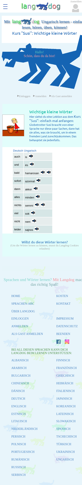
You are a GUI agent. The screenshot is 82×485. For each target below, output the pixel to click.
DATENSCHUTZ (67, 326)
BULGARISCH (20, 375)
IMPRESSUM (65, 318)
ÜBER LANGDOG (23, 311)
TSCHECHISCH (66, 436)
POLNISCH (18, 444)
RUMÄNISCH (20, 459)
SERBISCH (18, 474)
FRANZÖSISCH (66, 368)
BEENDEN (63, 334)
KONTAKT (63, 303)
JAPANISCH (64, 398)
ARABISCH (19, 368)
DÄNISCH (18, 391)
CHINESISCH (20, 383)
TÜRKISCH (63, 444)
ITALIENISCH (65, 391)
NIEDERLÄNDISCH (24, 428)
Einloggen (23, 96)
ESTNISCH (18, 414)
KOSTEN (62, 296)
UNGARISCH (65, 459)
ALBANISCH (19, 360)
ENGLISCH (18, 406)
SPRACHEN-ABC (22, 303)
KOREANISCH (66, 406)
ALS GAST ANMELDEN (27, 334)
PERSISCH (18, 436)
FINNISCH (63, 360)
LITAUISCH (19, 421)
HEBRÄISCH (64, 383)
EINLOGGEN (20, 318)
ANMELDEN (19, 326)
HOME (15, 296)
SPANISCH (63, 428)
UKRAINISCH (65, 451)
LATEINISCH (65, 414)
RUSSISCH (18, 467)
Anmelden (39, 96)
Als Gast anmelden (60, 96)
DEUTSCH (18, 398)
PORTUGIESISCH (22, 451)
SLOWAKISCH (66, 421)
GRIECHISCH (65, 375)
